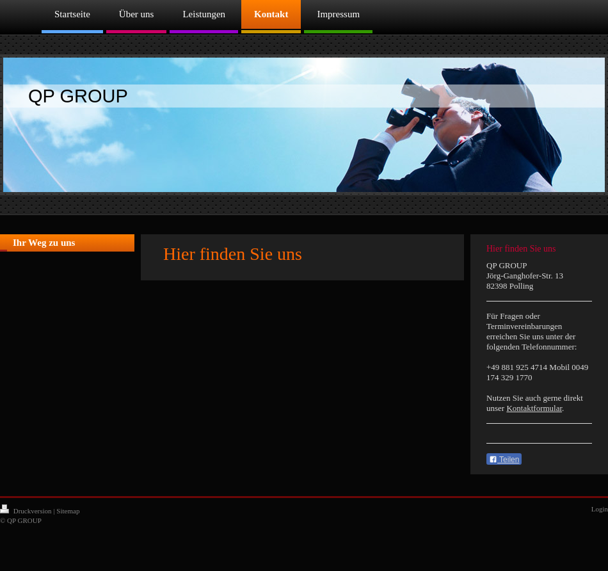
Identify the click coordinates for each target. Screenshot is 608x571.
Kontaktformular (534, 408)
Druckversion (26, 511)
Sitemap (67, 511)
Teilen (504, 459)
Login (599, 509)
